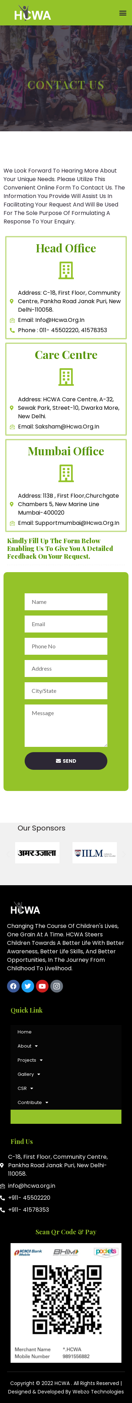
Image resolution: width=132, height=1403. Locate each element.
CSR (25, 1088)
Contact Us (30, 1116)
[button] (122, 13)
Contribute (33, 1102)
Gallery (29, 1074)
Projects (30, 1060)
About (28, 1046)
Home (25, 1032)
